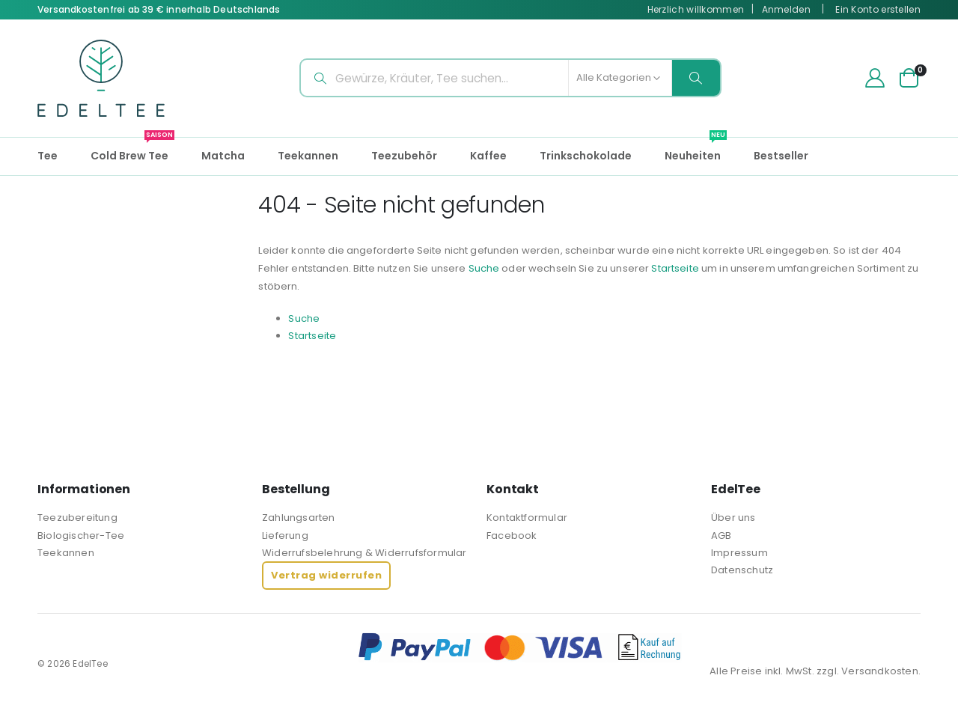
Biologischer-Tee (80, 535)
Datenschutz (742, 570)
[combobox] (510, 78)
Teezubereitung (77, 517)
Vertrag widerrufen (326, 575)
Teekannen (65, 553)
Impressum (739, 553)
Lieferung (285, 535)
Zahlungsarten (298, 517)
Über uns (733, 517)
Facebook (511, 535)
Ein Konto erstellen (878, 9)
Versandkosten (879, 671)
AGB (721, 535)
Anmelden (786, 9)
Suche (553, 268)
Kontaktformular (526, 517)
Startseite (757, 268)
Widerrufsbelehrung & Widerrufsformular (364, 553)
